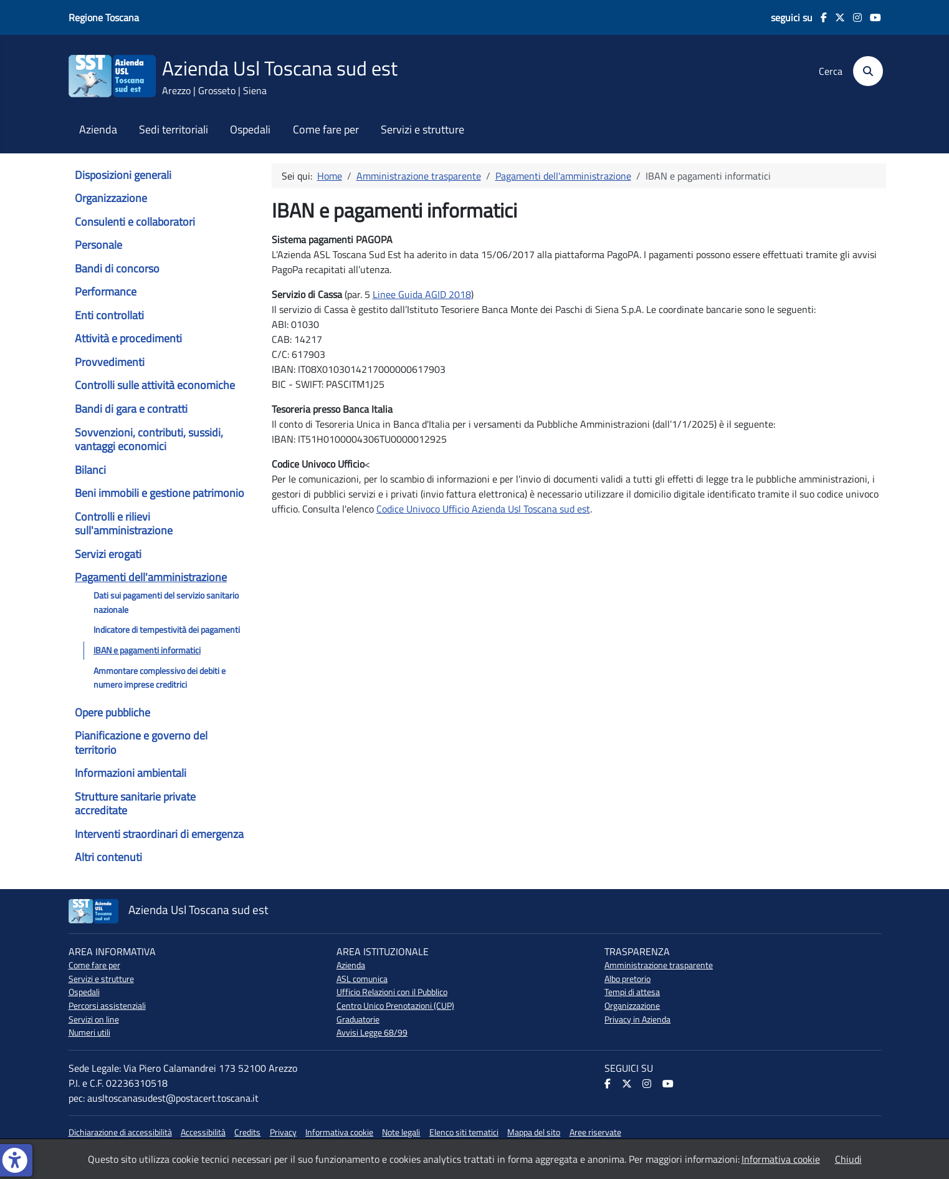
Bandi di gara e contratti (131, 408)
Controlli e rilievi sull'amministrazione (124, 523)
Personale (98, 244)
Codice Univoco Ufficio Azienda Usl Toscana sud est (483, 508)
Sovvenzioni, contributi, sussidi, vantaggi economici (149, 439)
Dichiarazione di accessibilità (120, 1132)
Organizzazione (111, 198)
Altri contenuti (108, 857)
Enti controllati (109, 315)
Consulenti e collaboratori (135, 221)
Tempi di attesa (632, 992)
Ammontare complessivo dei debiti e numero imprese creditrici (159, 677)
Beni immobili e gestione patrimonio (159, 492)
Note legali (401, 1132)
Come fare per (326, 130)
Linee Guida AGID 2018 (422, 294)
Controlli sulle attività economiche (155, 385)
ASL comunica (362, 979)
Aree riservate (595, 1132)
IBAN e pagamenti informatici (147, 650)
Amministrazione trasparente (658, 965)
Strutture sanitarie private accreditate (135, 803)
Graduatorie (357, 1019)
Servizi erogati (108, 554)
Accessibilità (203, 1132)
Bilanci (90, 469)
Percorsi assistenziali (107, 1006)
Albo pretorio (627, 979)
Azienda (98, 130)
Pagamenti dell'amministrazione (151, 577)
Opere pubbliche (112, 712)
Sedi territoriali (173, 130)
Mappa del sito (533, 1132)
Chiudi (848, 1159)
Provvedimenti (110, 362)
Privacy (283, 1132)
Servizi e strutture (422, 130)
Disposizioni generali (123, 174)
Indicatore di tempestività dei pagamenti (166, 630)
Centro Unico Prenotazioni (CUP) (395, 1006)
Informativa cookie (339, 1132)
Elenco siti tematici (463, 1132)
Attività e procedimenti (128, 338)
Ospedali (250, 130)
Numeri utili (89, 1032)
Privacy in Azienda (637, 1019)
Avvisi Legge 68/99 (372, 1032)
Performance (105, 291)
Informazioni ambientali (130, 772)
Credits (247, 1132)
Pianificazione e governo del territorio (141, 742)
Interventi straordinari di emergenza (159, 833)
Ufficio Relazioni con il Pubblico (391, 992)
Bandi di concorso (117, 268)
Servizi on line (94, 1019)
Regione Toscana (104, 17)
